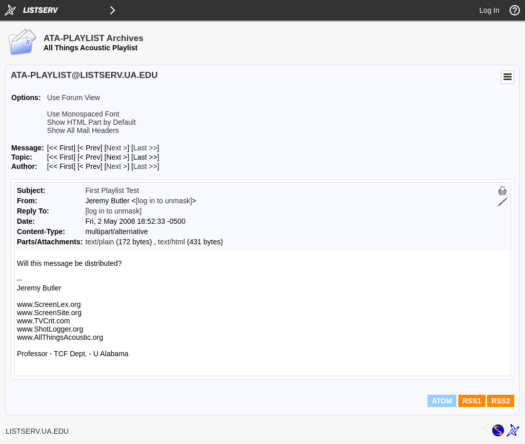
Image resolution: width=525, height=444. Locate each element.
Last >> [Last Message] (145, 148)
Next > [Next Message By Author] (116, 166)
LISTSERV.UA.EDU (37, 431)
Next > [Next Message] (116, 148)
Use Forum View (73, 97)
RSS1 (471, 401)
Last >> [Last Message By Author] (145, 166)
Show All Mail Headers (83, 130)
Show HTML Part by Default (91, 122)
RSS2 (500, 401)
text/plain (99, 242)
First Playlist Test (112, 190)
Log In (489, 10)
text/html (171, 242)
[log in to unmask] (164, 201)
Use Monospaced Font (83, 114)
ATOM (442, 401)
